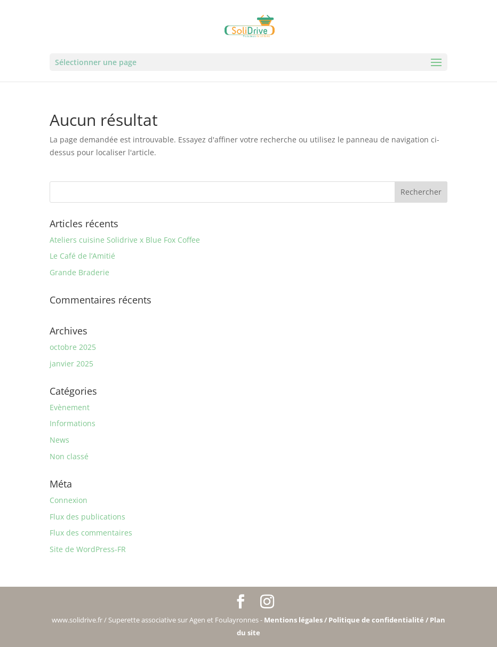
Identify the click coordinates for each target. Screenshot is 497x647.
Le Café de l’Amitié (82, 256)
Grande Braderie (79, 272)
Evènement (70, 407)
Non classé (69, 456)
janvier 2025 (71, 363)
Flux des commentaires (91, 533)
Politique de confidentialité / (379, 620)
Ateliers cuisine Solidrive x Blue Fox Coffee (125, 240)
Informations (72, 423)
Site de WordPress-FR (88, 549)
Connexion (68, 500)
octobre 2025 (73, 347)
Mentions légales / (296, 620)
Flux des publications (87, 517)
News (59, 440)
